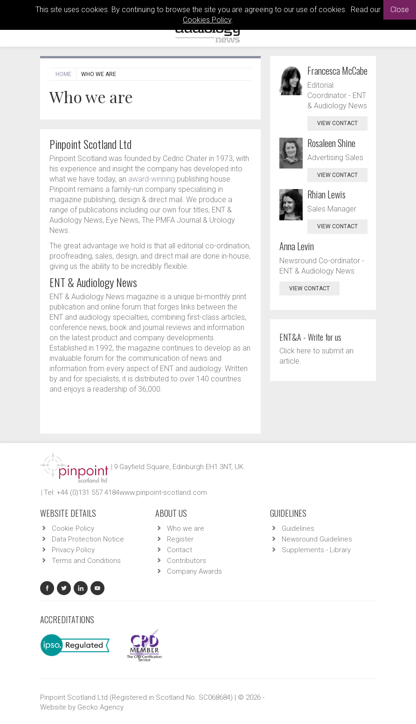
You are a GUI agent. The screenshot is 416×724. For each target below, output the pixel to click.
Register (180, 539)
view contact (337, 123)
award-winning (151, 179)
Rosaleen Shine (331, 143)
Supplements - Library (316, 550)
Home (63, 74)
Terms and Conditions (86, 560)
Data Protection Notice (88, 539)
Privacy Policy (73, 550)
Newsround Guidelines (317, 539)
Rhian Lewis (326, 194)
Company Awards (194, 571)
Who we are (185, 528)
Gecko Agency (100, 707)
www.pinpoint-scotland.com (163, 492)
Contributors (186, 560)
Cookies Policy (207, 19)
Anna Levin (296, 246)
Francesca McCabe (337, 70)
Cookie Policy (73, 528)
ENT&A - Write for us (310, 337)
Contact (179, 550)
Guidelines (298, 528)
